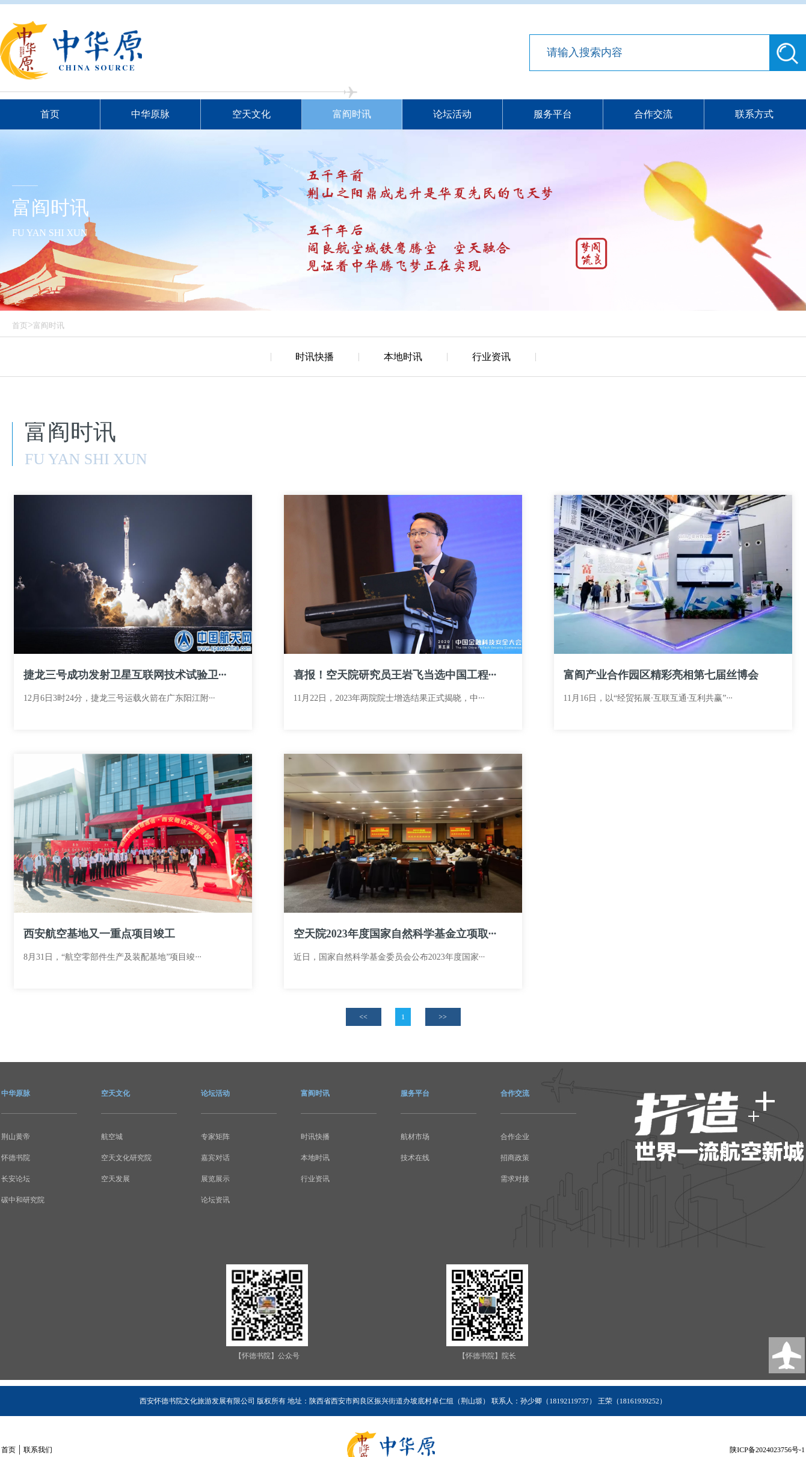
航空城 (112, 1136)
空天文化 (251, 114)
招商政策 (514, 1158)
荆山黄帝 (15, 1136)
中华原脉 (150, 114)
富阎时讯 (352, 114)
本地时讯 (403, 357)
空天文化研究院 (126, 1158)
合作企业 (514, 1136)
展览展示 (215, 1179)
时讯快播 (314, 357)
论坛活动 (452, 114)
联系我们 (37, 1450)
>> (442, 1017)
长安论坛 (15, 1179)
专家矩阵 (215, 1136)
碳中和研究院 (23, 1200)
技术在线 (415, 1158)
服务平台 (553, 114)
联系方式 (754, 114)
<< (363, 1017)
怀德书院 (15, 1158)
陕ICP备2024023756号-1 (767, 1450)
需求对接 (514, 1179)
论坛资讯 (215, 1200)
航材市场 (415, 1136)
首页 (50, 114)
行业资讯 (491, 357)
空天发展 (115, 1179)
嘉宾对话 (215, 1158)
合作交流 (653, 114)
